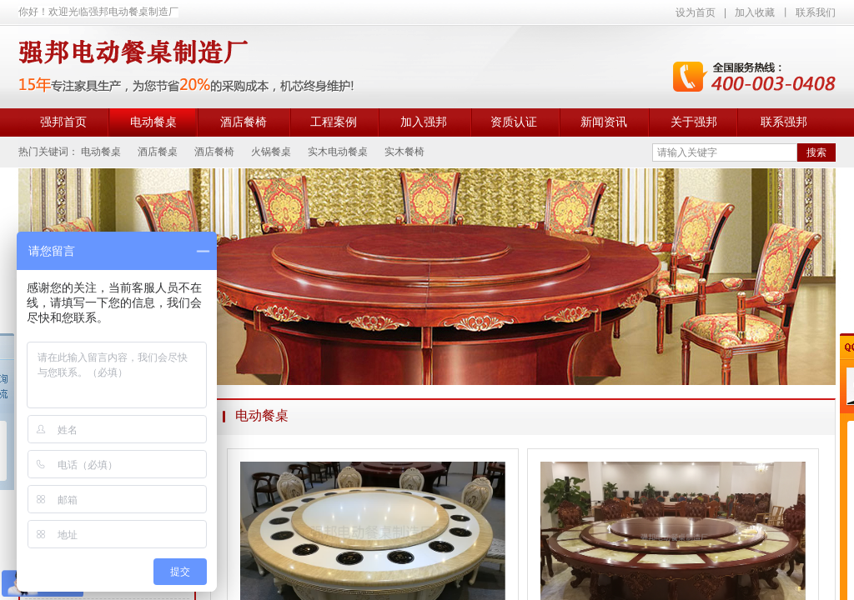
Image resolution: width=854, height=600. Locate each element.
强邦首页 (63, 122)
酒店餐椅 (243, 122)
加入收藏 (755, 12)
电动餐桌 (153, 122)
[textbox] (724, 152)
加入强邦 (423, 122)
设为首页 (696, 12)
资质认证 (513, 122)
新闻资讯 (603, 122)
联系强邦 (784, 122)
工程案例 (333, 122)
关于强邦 (694, 122)
